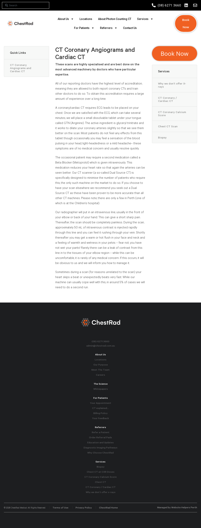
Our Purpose (100, 364)
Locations (86, 19)
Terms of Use (60, 507)
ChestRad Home (108, 507)
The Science (101, 383)
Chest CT (100, 481)
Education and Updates (100, 442)
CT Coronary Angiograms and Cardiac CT (20, 68)
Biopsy (162, 137)
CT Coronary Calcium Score (172, 113)
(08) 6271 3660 (100, 341)
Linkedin (106, 335)
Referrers (108, 28)
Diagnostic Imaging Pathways (100, 447)
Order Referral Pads (100, 437)
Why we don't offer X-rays (172, 85)
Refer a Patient (100, 432)
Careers (100, 374)
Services (145, 19)
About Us (66, 19)
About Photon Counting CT (114, 19)
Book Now (185, 23)
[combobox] (25, 5)
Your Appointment (100, 402)
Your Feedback (100, 418)
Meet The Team (100, 369)
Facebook (100, 335)
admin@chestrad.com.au (100, 345)
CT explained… (100, 408)
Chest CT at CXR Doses (100, 471)
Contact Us (130, 28)
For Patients (84, 28)
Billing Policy (100, 413)
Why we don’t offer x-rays (100, 492)
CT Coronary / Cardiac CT (167, 99)
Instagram (94, 335)
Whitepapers (100, 388)
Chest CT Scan (168, 126)
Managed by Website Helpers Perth (177, 507)
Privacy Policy (84, 507)
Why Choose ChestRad (100, 452)
